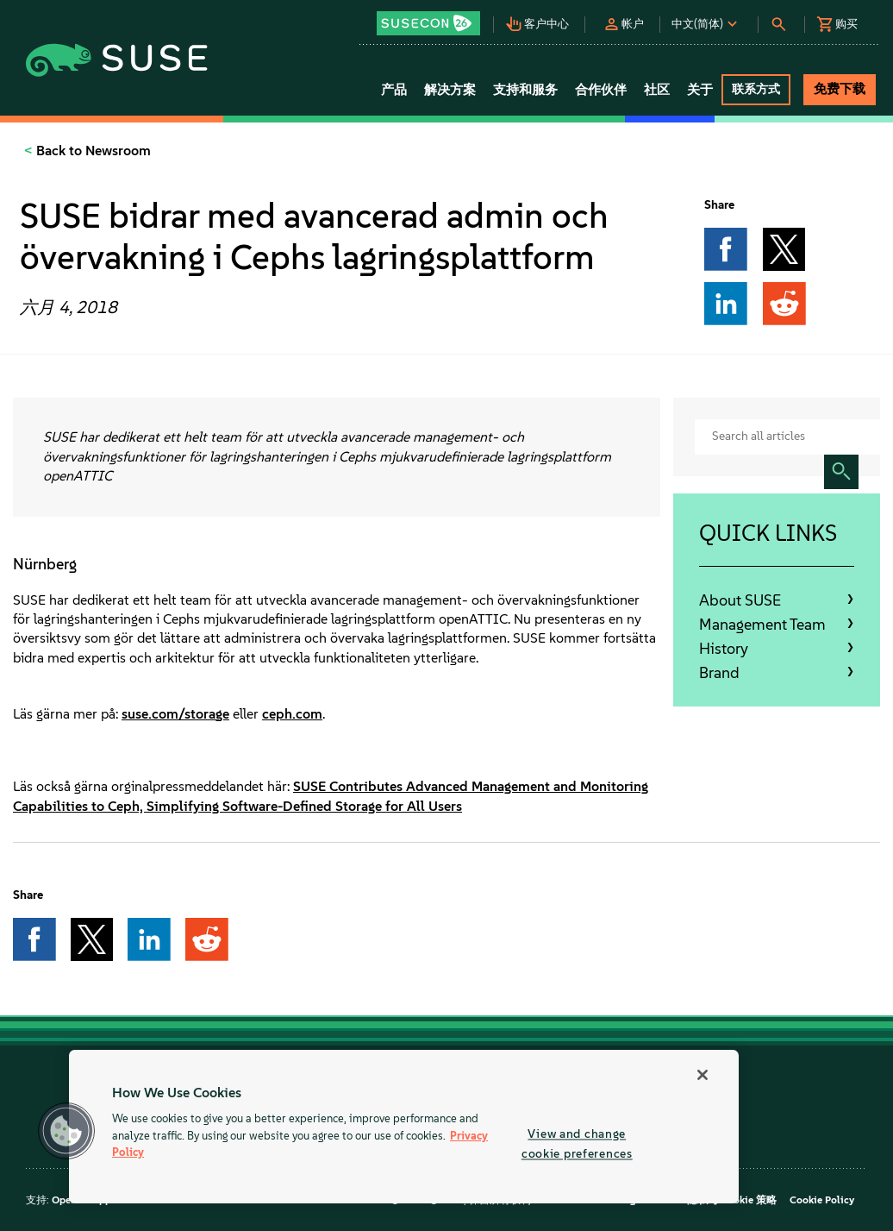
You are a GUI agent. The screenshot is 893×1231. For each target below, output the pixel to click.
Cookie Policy (822, 1200)
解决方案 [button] (450, 89)
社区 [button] (657, 89)
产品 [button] (394, 89)
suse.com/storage (175, 714)
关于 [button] (700, 89)
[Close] (702, 1075)
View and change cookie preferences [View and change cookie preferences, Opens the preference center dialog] (577, 1143)
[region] (404, 1126)
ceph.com (292, 714)
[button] (434, 17)
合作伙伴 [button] (601, 89)
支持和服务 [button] (525, 89)
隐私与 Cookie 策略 (732, 1200)
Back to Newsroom (92, 150)
